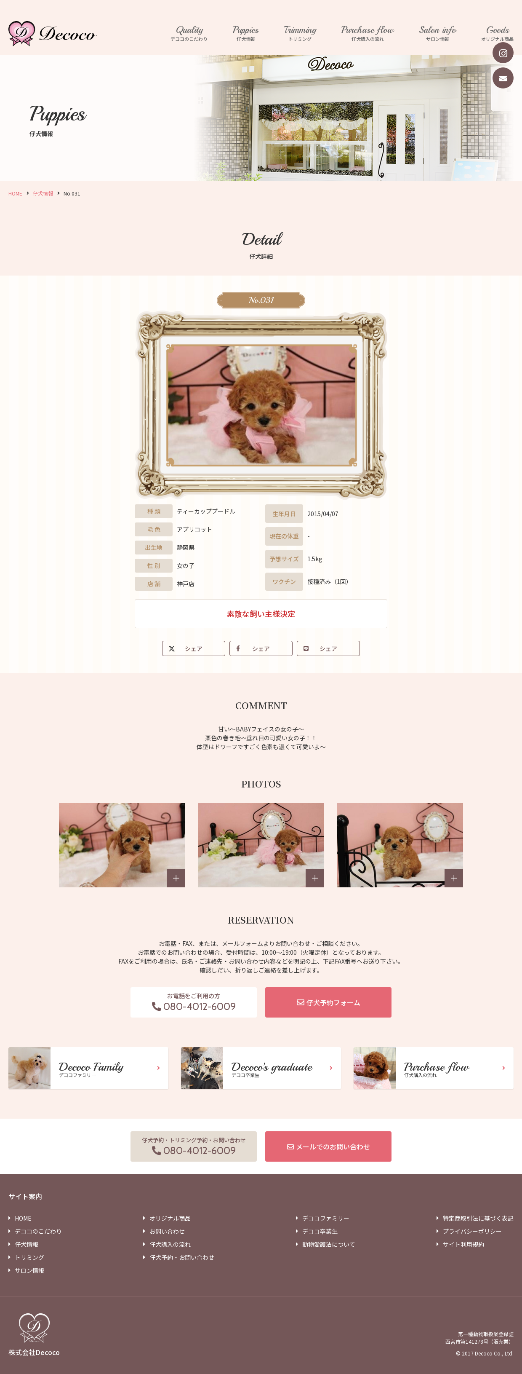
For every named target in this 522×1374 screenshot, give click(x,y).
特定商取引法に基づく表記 (478, 1218)
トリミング (300, 33)
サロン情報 (437, 33)
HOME (15, 193)
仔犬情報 (245, 33)
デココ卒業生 (320, 1231)
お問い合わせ (167, 1231)
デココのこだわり (189, 33)
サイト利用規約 (463, 1244)
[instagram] (503, 52)
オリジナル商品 (497, 33)
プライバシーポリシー (472, 1231)
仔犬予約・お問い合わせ (181, 1257)
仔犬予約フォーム (333, 1002)
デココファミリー (325, 1218)
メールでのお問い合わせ (333, 1146)
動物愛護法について (328, 1244)
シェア (193, 648)
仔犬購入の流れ (367, 33)
